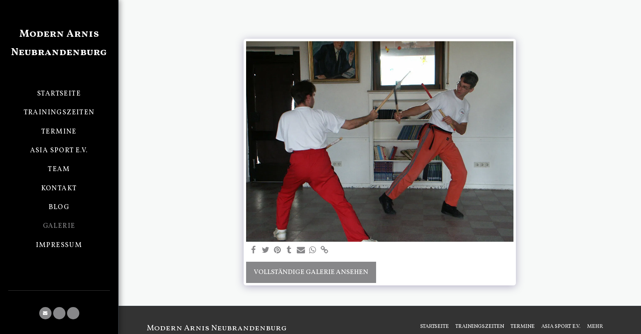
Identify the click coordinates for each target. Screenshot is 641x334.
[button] (45, 313)
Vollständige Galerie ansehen (311, 272)
